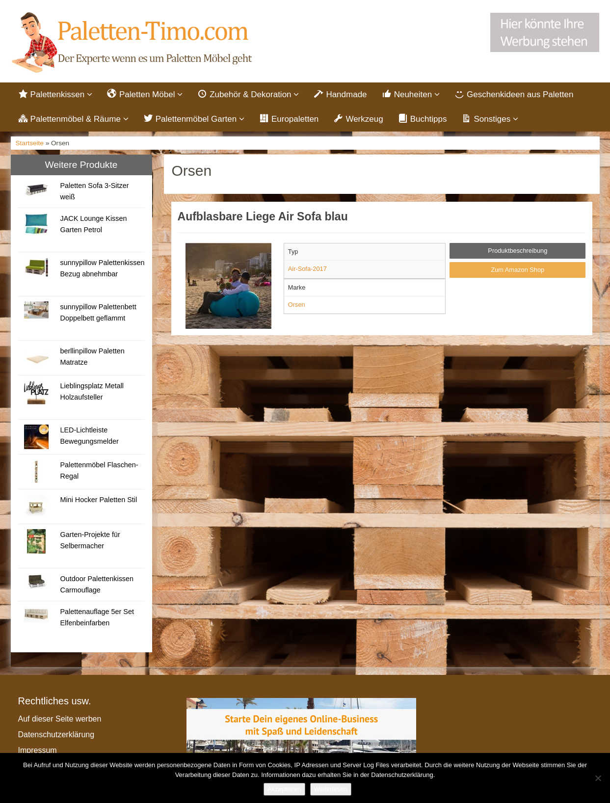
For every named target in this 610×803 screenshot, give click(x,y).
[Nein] (598, 778)
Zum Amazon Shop (517, 270)
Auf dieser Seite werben (60, 720)
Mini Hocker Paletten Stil (98, 501)
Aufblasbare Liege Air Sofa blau (263, 218)
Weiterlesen (330, 789)
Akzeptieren (284, 789)
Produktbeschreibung (517, 252)
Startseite (30, 144)
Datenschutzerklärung (56, 735)
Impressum (37, 751)
